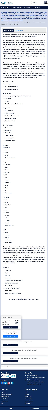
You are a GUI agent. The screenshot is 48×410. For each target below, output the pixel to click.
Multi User (6, 322)
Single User (6, 321)
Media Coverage (5, 396)
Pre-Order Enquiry (11, 344)
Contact (27, 394)
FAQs (26, 392)
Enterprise (6, 324)
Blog (2, 403)
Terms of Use (28, 396)
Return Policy (28, 403)
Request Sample (11, 336)
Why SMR (3, 392)
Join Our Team (4, 398)
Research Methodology (6, 394)
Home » (3, 7)
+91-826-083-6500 (33, 375)
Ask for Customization (11, 361)
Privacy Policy (28, 398)
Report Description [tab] (8, 30)
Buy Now (10, 327)
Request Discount (11, 352)
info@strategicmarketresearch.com (36, 377)
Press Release (4, 401)
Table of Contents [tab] (19, 30)
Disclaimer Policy (29, 401)
